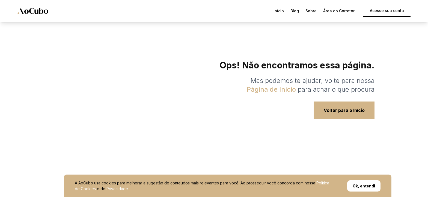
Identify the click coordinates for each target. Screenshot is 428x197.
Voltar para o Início (344, 110)
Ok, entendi (364, 186)
